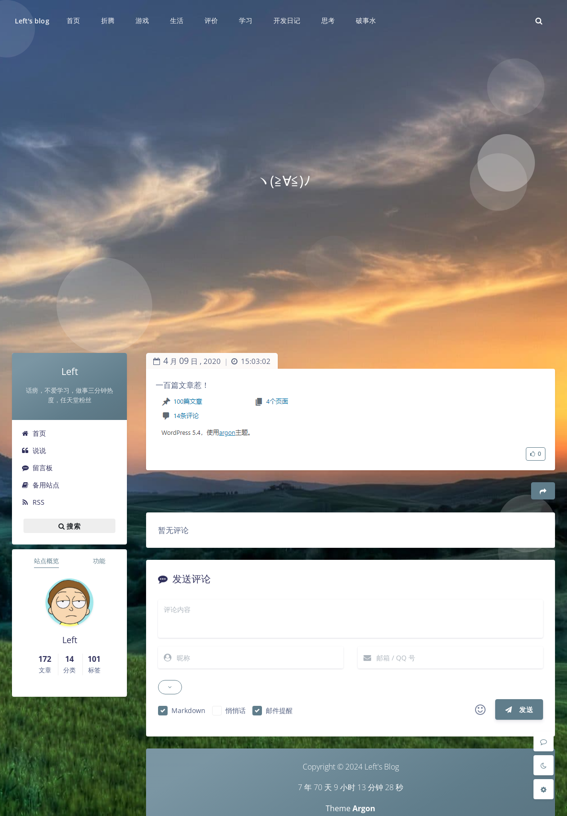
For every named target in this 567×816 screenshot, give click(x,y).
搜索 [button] (69, 526)
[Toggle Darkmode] (543, 765)
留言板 (37, 467)
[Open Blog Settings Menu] (543, 789)
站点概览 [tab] (46, 560)
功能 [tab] (99, 560)
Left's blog (32, 20)
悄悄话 (236, 710)
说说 (34, 450)
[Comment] (543, 741)
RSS (33, 502)
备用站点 (40, 484)
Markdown (188, 710)
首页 (34, 433)
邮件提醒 (279, 710)
